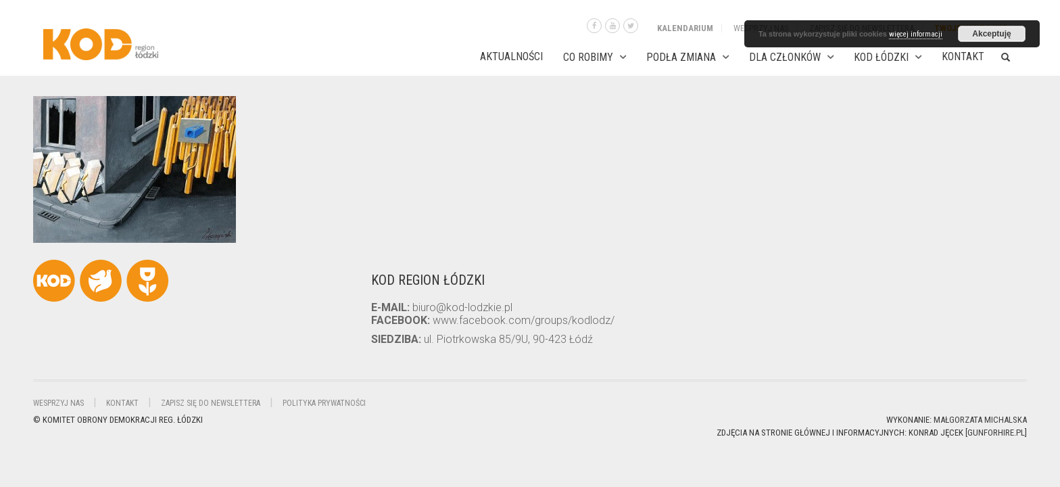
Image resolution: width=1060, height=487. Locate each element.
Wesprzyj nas (58, 403)
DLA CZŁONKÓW (785, 57)
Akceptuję (991, 34)
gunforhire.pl (996, 432)
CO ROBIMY (588, 57)
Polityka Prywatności (324, 403)
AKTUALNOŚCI (511, 56)
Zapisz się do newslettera (210, 403)
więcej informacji (915, 34)
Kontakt (963, 56)
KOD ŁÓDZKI (881, 57)
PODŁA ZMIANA (681, 57)
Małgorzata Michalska (980, 420)
